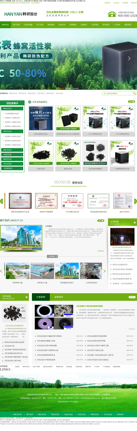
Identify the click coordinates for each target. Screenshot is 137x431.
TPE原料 (96, 366)
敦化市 (35, 424)
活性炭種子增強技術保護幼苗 (15, 350)
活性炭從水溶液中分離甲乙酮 (98, 345)
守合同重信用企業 (73, 212)
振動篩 (17, 366)
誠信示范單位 (125, 212)
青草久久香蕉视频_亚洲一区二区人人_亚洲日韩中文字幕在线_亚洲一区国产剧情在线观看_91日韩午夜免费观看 (35, 420)
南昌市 (133, 422)
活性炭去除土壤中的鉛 (12, 361)
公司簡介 (48, 226)
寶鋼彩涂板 (59, 366)
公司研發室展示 (92, 283)
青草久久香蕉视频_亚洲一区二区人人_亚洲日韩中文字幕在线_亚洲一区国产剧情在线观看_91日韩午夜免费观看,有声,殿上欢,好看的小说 (42, 1)
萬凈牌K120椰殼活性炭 (13, 122)
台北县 (29, 422)
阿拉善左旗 (69, 424)
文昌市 (62, 422)
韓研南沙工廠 (43, 283)
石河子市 (127, 422)
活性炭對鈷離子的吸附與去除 (47, 350)
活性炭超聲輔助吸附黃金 (46, 355)
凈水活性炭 (59, 93)
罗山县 (19, 422)
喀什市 (86, 424)
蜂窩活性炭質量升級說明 (122, 274)
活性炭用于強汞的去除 (95, 350)
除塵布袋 (88, 366)
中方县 (7, 424)
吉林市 (76, 424)
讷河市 (34, 422)
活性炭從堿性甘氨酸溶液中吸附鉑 (49, 336)
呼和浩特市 (46, 424)
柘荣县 (40, 424)
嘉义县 (115, 422)
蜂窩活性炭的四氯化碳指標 (14, 342)
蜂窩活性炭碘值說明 (120, 265)
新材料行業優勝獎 (47, 212)
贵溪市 (93, 422)
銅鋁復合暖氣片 (48, 366)
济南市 (30, 424)
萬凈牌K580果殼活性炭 (13, 136)
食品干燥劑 (36, 366)
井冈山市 (99, 422)
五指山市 (77, 422)
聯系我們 (134, 3)
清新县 (91, 424)
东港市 (17, 424)
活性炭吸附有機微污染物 (46, 341)
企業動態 (123, 222)
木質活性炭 (41, 93)
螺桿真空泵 (26, 366)
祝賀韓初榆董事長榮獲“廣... (122, 247)
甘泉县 (44, 422)
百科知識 (15, 297)
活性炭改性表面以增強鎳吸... (123, 269)
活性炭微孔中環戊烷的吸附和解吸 (89, 306)
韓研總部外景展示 (67, 283)
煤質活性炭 (32, 93)
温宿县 (24, 422)
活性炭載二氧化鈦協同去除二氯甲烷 (100, 355)
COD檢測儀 (106, 366)
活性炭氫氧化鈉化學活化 (13, 353)
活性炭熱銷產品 (39, 102)
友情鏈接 (4, 366)
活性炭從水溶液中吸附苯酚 (47, 345)
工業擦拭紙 (78, 366)
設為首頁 (116, 3)
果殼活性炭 (22, 93)
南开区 (12, 424)
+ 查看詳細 (100, 251)
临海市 (58, 424)
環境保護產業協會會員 (99, 212)
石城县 (105, 422)
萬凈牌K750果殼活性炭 (13, 145)
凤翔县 (63, 424)
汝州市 (67, 422)
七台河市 (96, 424)
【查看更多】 (8, 168)
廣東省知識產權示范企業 (21, 212)
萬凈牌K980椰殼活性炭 (13, 126)
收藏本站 (107, 3)
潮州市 (110, 422)
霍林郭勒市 (50, 422)
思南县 (88, 422)
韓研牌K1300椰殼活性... (13, 118)
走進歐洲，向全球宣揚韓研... (123, 283)
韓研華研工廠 (18, 283)
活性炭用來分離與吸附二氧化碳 (16, 357)
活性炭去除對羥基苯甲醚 (96, 341)
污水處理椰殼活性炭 (12, 113)
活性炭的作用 (9, 346)
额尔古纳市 (23, 424)
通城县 (83, 422)
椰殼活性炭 (13, 93)
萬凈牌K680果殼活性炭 (13, 141)
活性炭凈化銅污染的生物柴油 (98, 360)
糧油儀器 (69, 366)
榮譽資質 (68, 182)
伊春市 (57, 422)
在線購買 (125, 3)
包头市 (81, 424)
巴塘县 (72, 422)
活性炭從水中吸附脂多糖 (46, 360)
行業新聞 (41, 297)
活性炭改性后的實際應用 (14, 326)
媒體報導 (59, 297)
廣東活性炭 (17, 414)
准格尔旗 (120, 422)
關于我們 (11, 220)
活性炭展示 (12, 103)
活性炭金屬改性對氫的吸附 (97, 336)
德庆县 (14, 422)
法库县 (39, 422)
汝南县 (53, 424)
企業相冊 (51, 256)
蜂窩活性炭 (50, 93)
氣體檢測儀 (116, 366)
